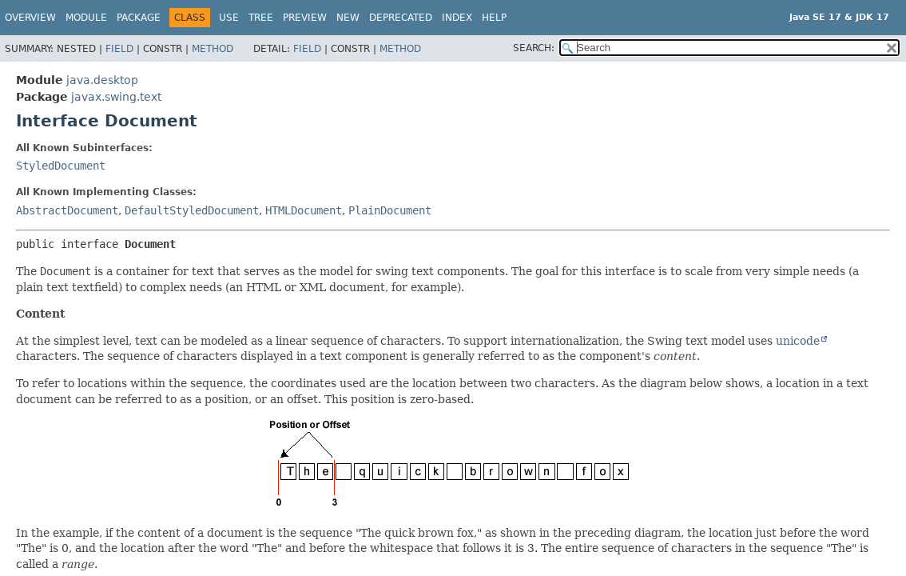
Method (212, 48)
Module (86, 17)
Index (457, 17)
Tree (260, 17)
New (348, 17)
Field (119, 48)
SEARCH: (533, 48)
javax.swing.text (116, 96)
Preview (305, 17)
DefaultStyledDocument (192, 210)
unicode (798, 340)
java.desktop (102, 80)
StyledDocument (60, 165)
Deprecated (400, 17)
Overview (30, 17)
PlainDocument (389, 210)
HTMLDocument (303, 210)
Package (139, 17)
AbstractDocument (67, 210)
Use (229, 17)
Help (494, 17)
